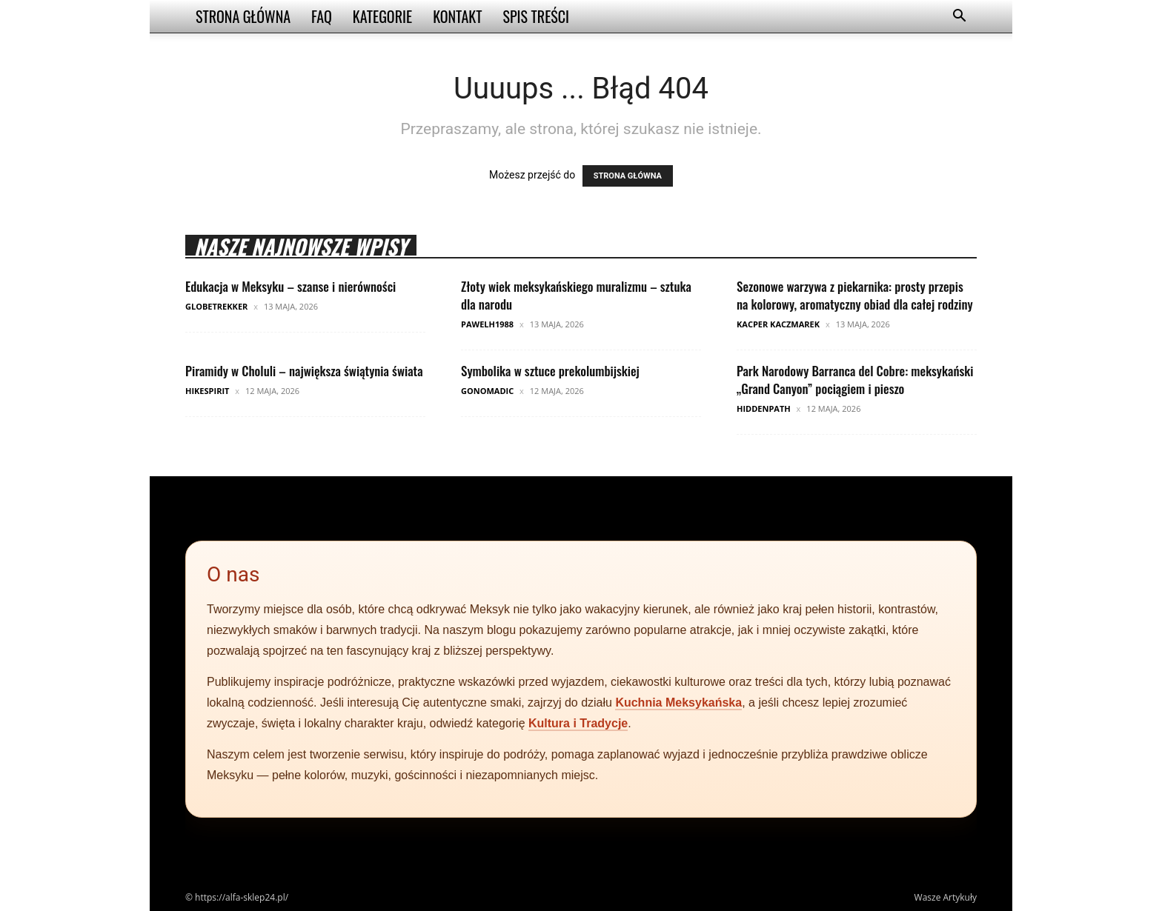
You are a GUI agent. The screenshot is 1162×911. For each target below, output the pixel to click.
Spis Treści (535, 16)
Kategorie (382, 16)
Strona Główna (243, 16)
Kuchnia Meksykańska (678, 702)
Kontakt (457, 16)
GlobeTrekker (216, 306)
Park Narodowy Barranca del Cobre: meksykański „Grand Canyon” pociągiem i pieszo (855, 379)
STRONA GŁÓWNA (628, 176)
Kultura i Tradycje (578, 723)
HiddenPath (764, 408)
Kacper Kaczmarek (778, 324)
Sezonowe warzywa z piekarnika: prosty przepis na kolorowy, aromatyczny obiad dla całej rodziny (855, 295)
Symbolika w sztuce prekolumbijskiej (550, 370)
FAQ (321, 16)
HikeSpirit (207, 390)
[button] (959, 17)
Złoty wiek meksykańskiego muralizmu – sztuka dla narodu (576, 295)
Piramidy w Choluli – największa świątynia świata (304, 370)
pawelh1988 (487, 324)
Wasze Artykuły (945, 897)
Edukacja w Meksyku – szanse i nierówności (290, 286)
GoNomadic (487, 390)
